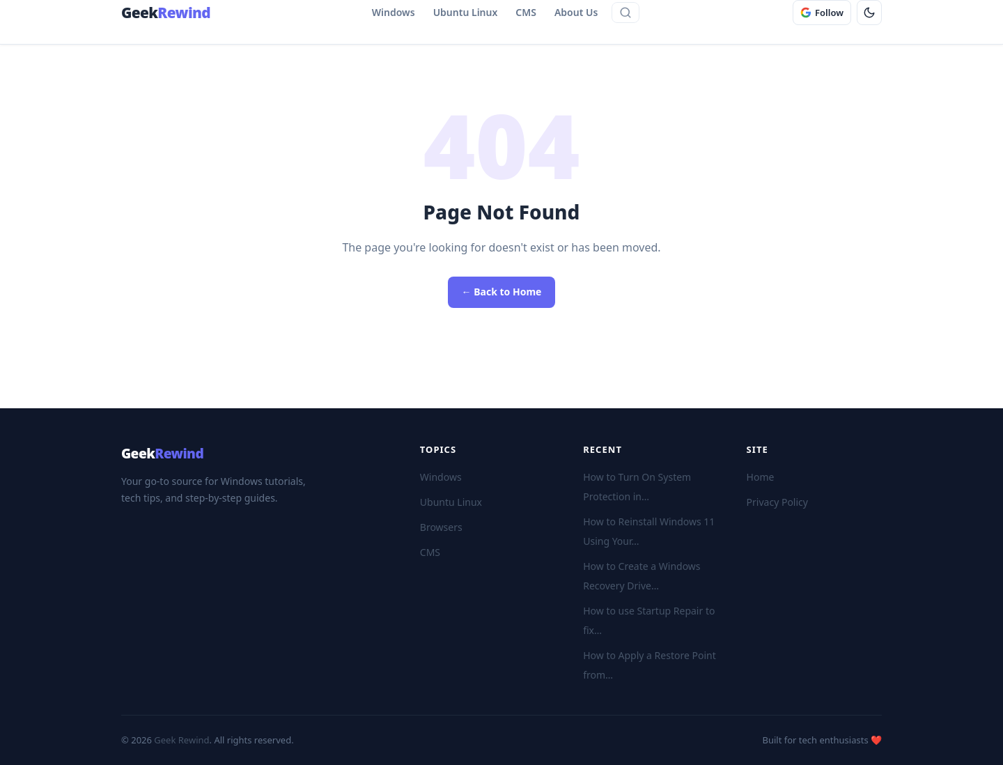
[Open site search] (625, 12)
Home (761, 477)
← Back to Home (502, 291)
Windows (393, 12)
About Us (576, 12)
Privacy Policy (777, 502)
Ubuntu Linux (465, 12)
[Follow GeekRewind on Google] (822, 12)
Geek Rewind (181, 740)
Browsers (441, 527)
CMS (525, 12)
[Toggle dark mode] (869, 12)
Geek (162, 453)
